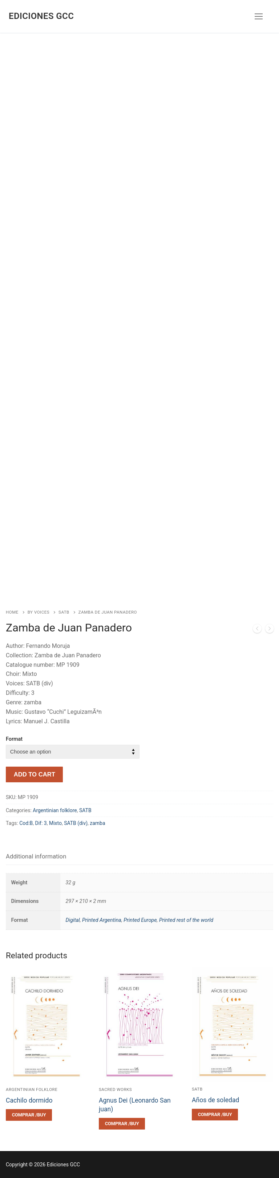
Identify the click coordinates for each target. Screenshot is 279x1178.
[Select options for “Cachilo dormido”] (29, 1115)
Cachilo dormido (29, 1100)
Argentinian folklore (55, 810)
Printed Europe (140, 920)
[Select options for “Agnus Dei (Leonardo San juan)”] (122, 1124)
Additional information (36, 856)
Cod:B (26, 823)
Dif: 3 (41, 823)
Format (14, 739)
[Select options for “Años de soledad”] (215, 1114)
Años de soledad (215, 1100)
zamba (97, 823)
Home (12, 612)
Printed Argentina (101, 920)
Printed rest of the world (186, 920)
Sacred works (115, 1089)
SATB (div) (76, 823)
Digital (72, 920)
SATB (63, 612)
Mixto (55, 823)
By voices (38, 612)
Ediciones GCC (41, 16)
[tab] (36, 857)
